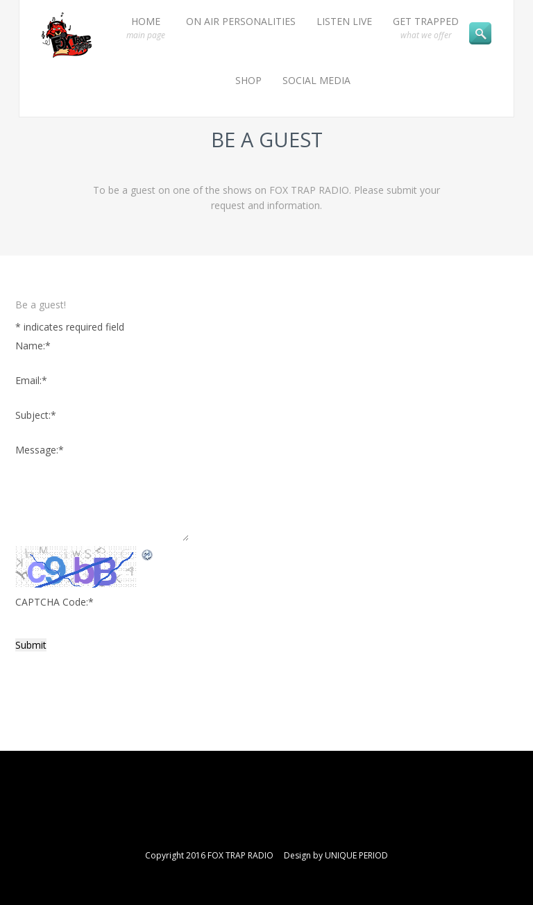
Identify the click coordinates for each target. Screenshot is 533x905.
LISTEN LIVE (344, 21)
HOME (145, 28)
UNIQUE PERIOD (356, 855)
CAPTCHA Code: (54, 601)
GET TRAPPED (426, 28)
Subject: (35, 415)
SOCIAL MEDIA (316, 80)
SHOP (248, 80)
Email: (31, 380)
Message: (39, 449)
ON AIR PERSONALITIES (241, 21)
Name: (33, 345)
